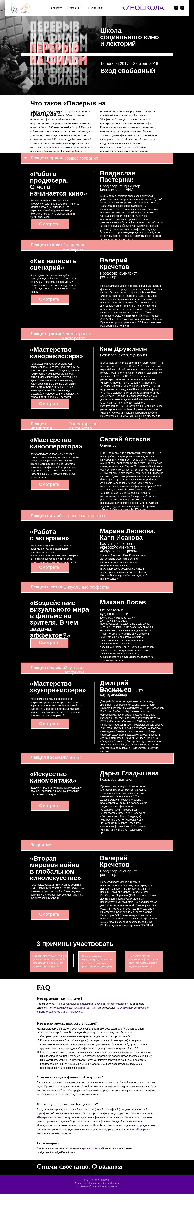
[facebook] (176, 8)
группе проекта (91, 1148)
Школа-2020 (95, 7)
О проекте (56, 7)
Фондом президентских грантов (70, 1007)
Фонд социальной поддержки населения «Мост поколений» (94, 1003)
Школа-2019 (75, 7)
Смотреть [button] (49, 224)
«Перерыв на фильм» (49, 1117)
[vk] (182, 8)
